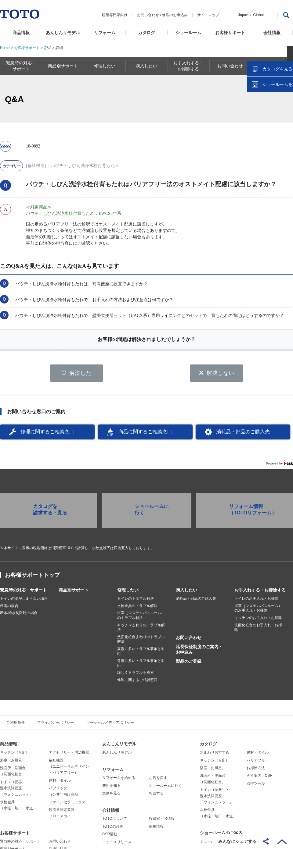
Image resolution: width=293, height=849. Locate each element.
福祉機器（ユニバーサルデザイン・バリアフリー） (69, 768)
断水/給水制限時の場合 (19, 615)
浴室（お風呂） (13, 762)
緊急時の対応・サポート (23, 591)
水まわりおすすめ (214, 754)
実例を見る (111, 795)
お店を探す (158, 779)
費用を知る (111, 787)
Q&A (47, 48)
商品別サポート (74, 591)
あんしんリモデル (63, 32)
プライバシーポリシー (55, 724)
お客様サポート (230, 32)
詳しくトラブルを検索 (135, 674)
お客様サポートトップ (32, 577)
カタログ (146, 32)
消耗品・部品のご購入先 (243, 433)
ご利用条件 (15, 724)
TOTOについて (114, 820)
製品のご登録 (188, 663)
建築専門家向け (115, 15)
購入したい (186, 591)
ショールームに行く (165, 787)
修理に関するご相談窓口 (47, 433)
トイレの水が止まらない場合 (24, 600)
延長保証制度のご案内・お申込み (199, 651)
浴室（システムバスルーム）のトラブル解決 (141, 617)
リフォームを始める (118, 779)
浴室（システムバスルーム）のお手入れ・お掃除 (258, 610)
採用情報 (156, 828)
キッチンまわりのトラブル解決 (141, 629)
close (285, 99)
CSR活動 (109, 836)
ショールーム (188, 32)
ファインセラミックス (67, 804)
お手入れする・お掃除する (260, 591)
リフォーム (104, 32)
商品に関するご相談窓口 (145, 433)
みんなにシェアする (237, 841)
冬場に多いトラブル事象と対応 (141, 665)
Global (258, 15)
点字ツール (256, 785)
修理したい (128, 591)
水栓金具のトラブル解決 (137, 608)
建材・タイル (60, 782)
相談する (156, 795)
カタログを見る (268, 114)
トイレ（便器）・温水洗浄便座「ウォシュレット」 (16, 790)
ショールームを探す (272, 130)
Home (5, 48)
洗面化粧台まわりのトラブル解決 (141, 641)
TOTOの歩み (112, 828)
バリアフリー (258, 762)
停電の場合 (9, 608)
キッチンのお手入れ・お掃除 (258, 619)
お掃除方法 (256, 770)
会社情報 (271, 32)
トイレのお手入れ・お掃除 (256, 600)
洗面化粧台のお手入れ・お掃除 (258, 629)
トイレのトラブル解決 (135, 600)
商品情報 (21, 32)
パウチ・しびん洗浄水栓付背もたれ (85, 165)
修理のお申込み (175, 15)
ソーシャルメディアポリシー (110, 724)
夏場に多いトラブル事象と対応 (141, 653)
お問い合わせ (148, 15)
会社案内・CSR (260, 777)
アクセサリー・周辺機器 (69, 754)
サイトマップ (208, 15)
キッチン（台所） (14, 754)
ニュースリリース (117, 843)
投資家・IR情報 (162, 820)
